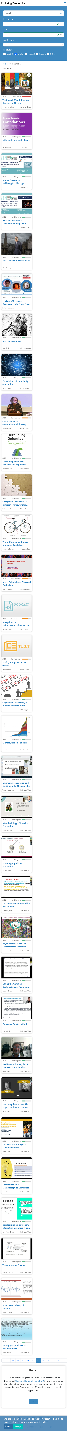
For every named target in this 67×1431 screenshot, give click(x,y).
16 (38, 1360)
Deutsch (10, 54)
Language (8, 50)
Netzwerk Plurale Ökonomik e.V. (29, 1381)
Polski (52, 54)
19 (53, 1360)
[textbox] (33, 45)
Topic (5, 30)
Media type (8, 40)
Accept (18, 1426)
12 (18, 1360)
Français (42, 54)
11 (13, 1360)
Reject (8, 1426)
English (21, 54)
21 (63, 1360)
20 (58, 1360)
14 (28, 1360)
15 (33, 1360)
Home (4, 64)
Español (31, 54)
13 (23, 1360)
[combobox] (33, 44)
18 (48, 1360)
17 (43, 1360)
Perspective (8, 19)
